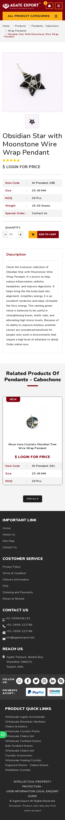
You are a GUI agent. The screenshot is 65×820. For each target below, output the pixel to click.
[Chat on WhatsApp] (3, 734)
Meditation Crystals (18, 770)
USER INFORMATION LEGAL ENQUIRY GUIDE (32, 793)
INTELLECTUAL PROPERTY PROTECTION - (32, 784)
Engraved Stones (16, 765)
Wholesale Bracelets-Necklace (25, 722)
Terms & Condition (14, 573)
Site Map (8, 541)
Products (20, 26)
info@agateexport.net (20, 637)
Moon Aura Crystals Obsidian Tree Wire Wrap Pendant (32, 446)
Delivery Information (16, 580)
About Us (9, 534)
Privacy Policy (11, 567)
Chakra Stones (39, 765)
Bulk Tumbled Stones (19, 746)
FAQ (5, 586)
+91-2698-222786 (19, 625)
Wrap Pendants (17, 31)
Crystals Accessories (18, 755)
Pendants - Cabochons (45, 26)
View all (33, 499)
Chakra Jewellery (16, 726)
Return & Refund (13, 599)
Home (6, 26)
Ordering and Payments (18, 592)
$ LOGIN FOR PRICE (21, 167)
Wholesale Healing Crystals (23, 760)
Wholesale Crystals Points (22, 731)
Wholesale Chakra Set (19, 736)
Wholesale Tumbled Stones (23, 741)
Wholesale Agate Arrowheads (25, 717)
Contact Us (39, 213)
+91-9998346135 (17, 618)
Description (16, 254)
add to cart (42, 234)
